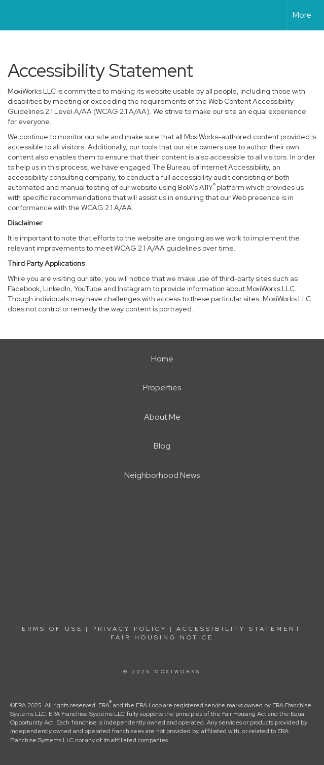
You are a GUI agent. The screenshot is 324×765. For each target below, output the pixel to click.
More (302, 15)
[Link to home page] (13, 15)
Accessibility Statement (238, 629)
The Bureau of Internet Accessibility (210, 167)
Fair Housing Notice (162, 637)
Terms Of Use (49, 629)
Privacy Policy (129, 629)
